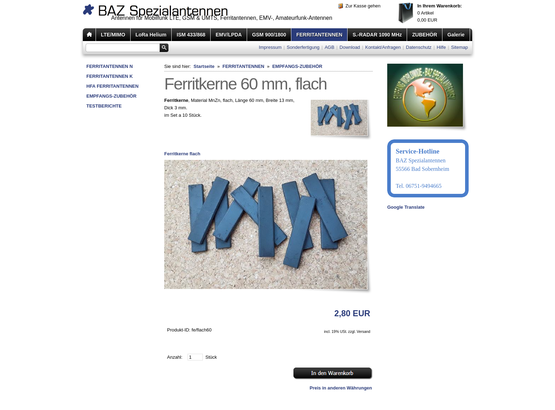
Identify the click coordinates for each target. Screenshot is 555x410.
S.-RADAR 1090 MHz (377, 34)
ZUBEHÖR (424, 34)
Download (349, 47)
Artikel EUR (439, 13)
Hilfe (441, 47)
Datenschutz (418, 47)
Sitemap (459, 47)
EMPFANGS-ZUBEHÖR (111, 96)
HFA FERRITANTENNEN (112, 86)
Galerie (455, 34)
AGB (329, 47)
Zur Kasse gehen (363, 5)
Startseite (204, 66)
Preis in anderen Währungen (341, 388)
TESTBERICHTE (104, 106)
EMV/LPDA (229, 34)
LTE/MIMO (113, 34)
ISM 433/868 (191, 34)
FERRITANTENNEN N (109, 66)
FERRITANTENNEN (319, 34)
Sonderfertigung (303, 47)
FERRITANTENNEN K (109, 76)
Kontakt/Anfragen (383, 47)
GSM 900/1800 (269, 34)
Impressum (270, 47)
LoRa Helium (151, 34)
